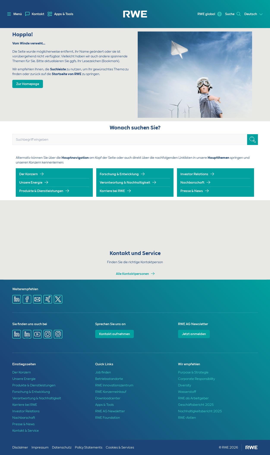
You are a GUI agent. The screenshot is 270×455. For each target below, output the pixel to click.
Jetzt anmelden (194, 334)
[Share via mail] (37, 299)
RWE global (206, 14)
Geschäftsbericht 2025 (196, 405)
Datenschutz (61, 447)
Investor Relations (194, 174)
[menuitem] (34, 14)
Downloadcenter (107, 398)
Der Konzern (28, 174)
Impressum (40, 447)
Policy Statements (88, 447)
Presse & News (191, 191)
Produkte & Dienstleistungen (41, 191)
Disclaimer (20, 447)
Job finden (103, 372)
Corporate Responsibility (196, 379)
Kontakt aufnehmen (114, 334)
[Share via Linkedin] (16, 299)
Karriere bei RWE (112, 191)
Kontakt (38, 14)
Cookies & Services (120, 447)
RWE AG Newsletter (110, 411)
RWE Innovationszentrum (114, 385)
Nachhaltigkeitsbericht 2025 (200, 411)
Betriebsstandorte (109, 379)
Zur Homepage (27, 84)
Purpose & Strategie (193, 372)
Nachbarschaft (192, 182)
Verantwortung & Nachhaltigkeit (125, 182)
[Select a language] (253, 14)
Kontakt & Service (25, 431)
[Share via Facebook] (27, 299)
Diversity (184, 385)
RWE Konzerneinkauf (110, 392)
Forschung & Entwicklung (119, 174)
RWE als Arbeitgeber (193, 398)
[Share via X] (58, 299)
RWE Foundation (107, 418)
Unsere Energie (30, 182)
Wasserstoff (187, 392)
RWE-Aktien (187, 418)
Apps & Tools (63, 14)
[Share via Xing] (47, 299)
